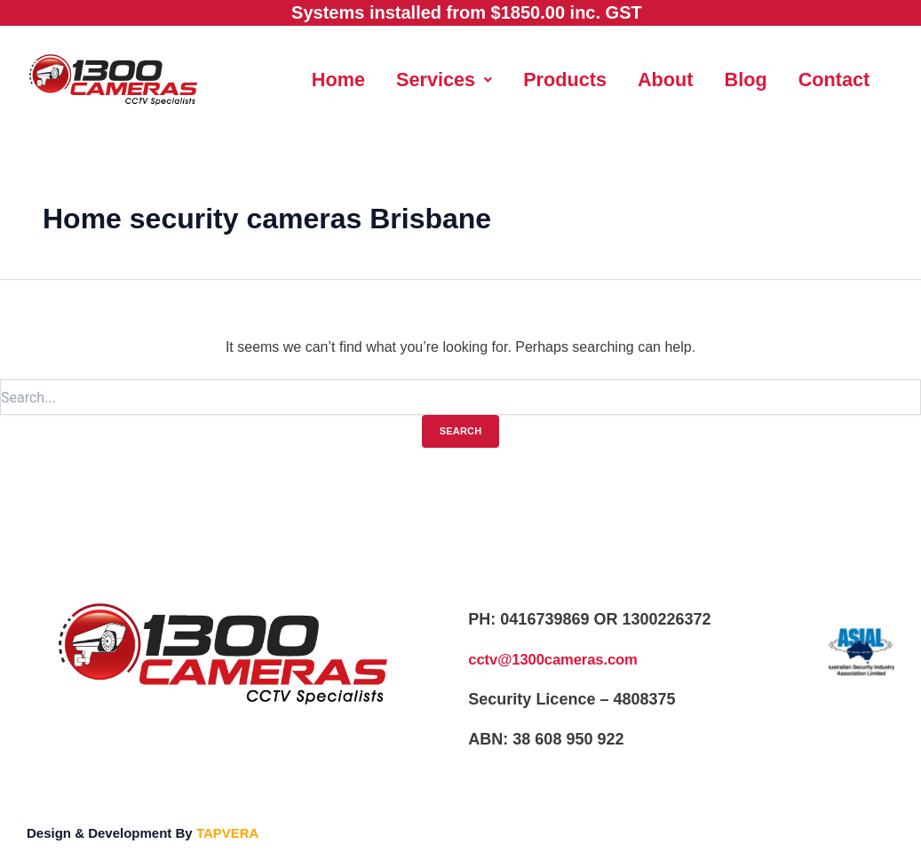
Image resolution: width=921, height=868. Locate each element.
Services (486, 76)
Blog (809, 76)
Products (615, 76)
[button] (486, 76)
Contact (590, 124)
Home (373, 76)
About (723, 76)
